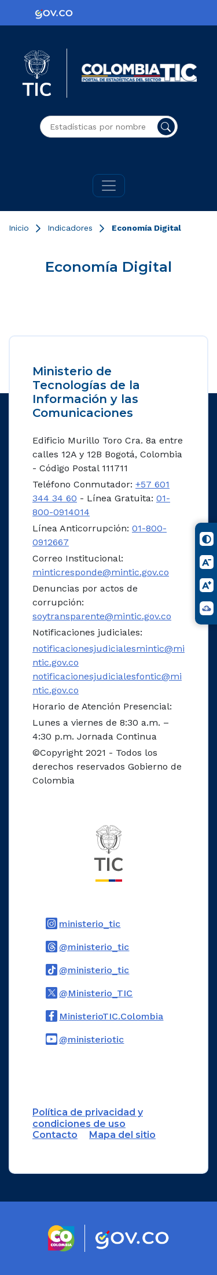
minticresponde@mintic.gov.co (100, 572)
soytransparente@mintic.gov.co (101, 616)
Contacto (55, 1134)
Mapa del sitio (122, 1134)
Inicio (19, 227)
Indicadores (70, 227)
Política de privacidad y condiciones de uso (87, 1118)
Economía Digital (146, 227)
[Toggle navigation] (109, 185)
